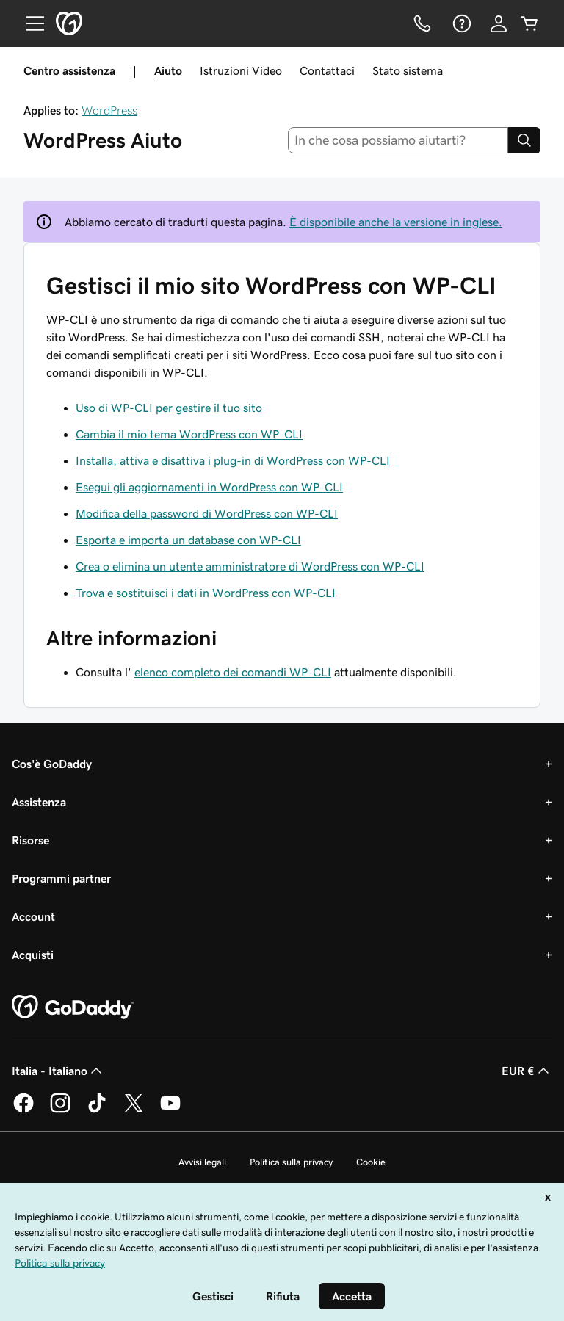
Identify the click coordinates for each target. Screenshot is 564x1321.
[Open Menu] (29, 23)
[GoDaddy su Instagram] (60, 1110)
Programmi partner (61, 878)
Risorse (30, 840)
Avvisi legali (202, 1162)
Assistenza (39, 802)
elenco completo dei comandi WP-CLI (232, 672)
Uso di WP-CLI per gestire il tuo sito (169, 407)
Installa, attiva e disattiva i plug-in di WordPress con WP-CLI (233, 460)
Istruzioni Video (241, 70)
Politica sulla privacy (291, 1162)
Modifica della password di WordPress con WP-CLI (207, 513)
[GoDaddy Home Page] (73, 1007)
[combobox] (398, 140)
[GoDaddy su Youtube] (170, 1110)
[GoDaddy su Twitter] (133, 1110)
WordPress (109, 110)
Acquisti (33, 954)
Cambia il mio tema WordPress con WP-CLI (189, 434)
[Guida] (460, 23)
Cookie (371, 1162)
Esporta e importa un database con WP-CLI (188, 540)
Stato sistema (407, 70)
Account (33, 916)
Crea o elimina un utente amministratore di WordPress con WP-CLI (250, 566)
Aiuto (168, 70)
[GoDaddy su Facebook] (23, 1110)
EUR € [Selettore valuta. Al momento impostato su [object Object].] (527, 1070)
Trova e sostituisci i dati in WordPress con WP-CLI (206, 592)
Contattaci (327, 70)
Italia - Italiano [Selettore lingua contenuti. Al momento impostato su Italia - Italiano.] (58, 1070)
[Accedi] (499, 23)
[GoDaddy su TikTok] (97, 1110)
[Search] (524, 140)
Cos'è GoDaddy (52, 764)
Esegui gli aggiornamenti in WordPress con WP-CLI (209, 487)
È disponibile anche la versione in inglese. (395, 222)
